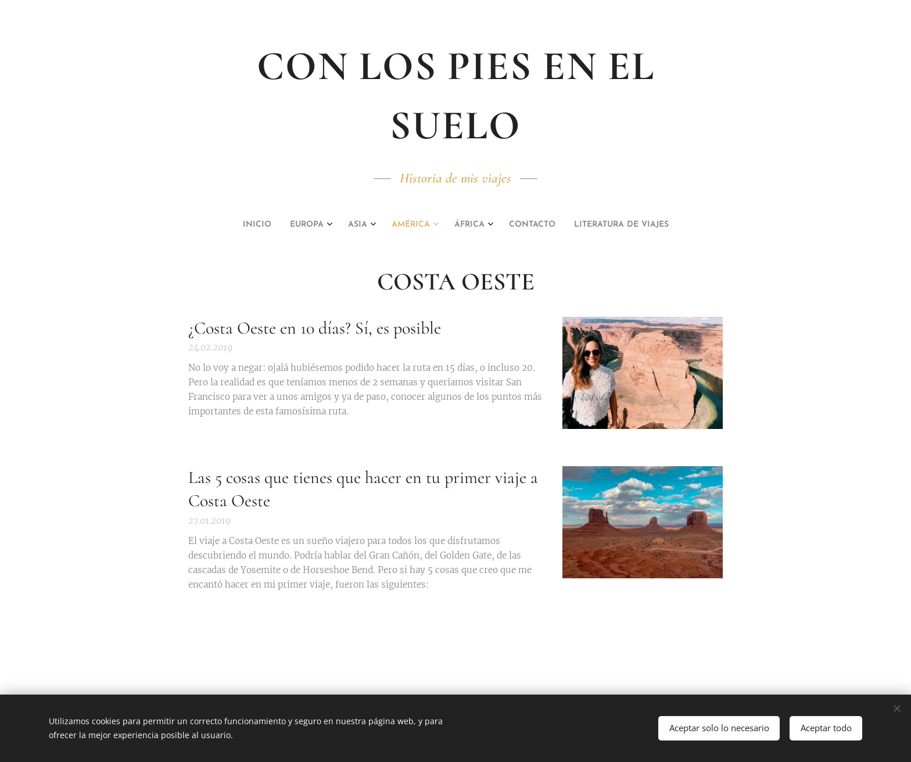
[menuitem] (392, 224)
